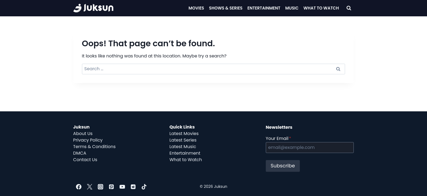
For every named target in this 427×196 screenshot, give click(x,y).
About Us (83, 133)
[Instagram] (100, 186)
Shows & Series (226, 8)
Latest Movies (184, 133)
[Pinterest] (111, 186)
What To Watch (321, 8)
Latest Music (182, 146)
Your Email (278, 138)
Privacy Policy (88, 140)
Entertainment (264, 8)
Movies (196, 8)
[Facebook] (78, 186)
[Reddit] (133, 186)
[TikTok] (144, 186)
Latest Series (182, 140)
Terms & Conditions (94, 146)
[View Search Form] (349, 8)
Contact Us (85, 160)
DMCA (79, 153)
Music (292, 8)
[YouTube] (122, 186)
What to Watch (185, 160)
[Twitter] (89, 186)
